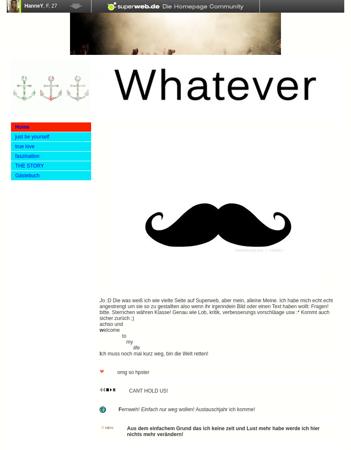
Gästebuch (27, 176)
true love (25, 146)
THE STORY (29, 166)
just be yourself (32, 137)
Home (22, 127)
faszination (27, 156)
